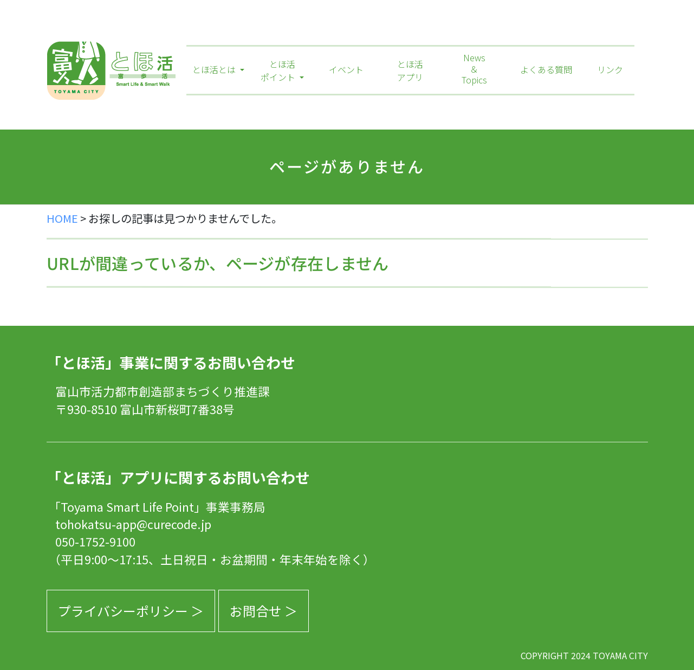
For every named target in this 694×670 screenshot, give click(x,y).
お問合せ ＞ (263, 610)
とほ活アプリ (410, 70)
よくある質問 (546, 69)
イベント (346, 69)
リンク (610, 69)
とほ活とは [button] (215, 69)
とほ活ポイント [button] (279, 70)
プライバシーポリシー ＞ (131, 610)
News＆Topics (474, 69)
